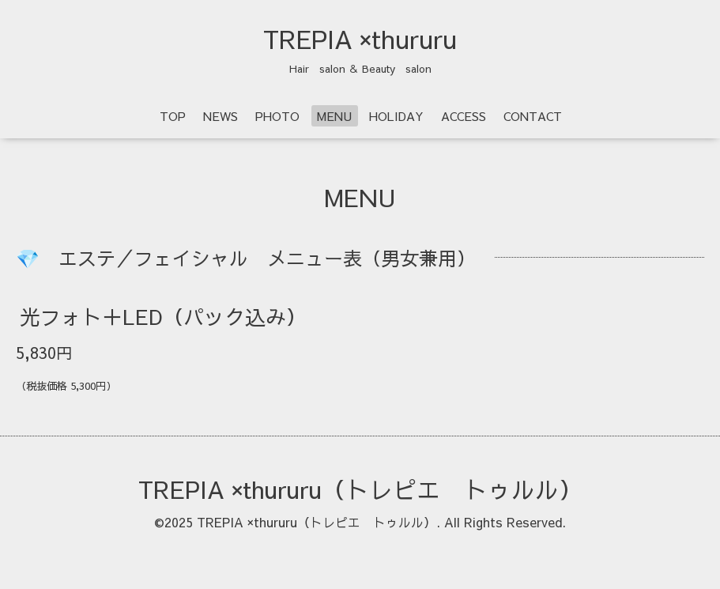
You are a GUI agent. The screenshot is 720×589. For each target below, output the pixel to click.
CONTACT (532, 116)
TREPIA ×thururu (360, 38)
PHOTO (277, 116)
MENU (334, 116)
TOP (173, 116)
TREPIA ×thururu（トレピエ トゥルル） (360, 489)
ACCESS (463, 116)
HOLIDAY (396, 116)
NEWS (220, 116)
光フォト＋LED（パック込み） (163, 316)
